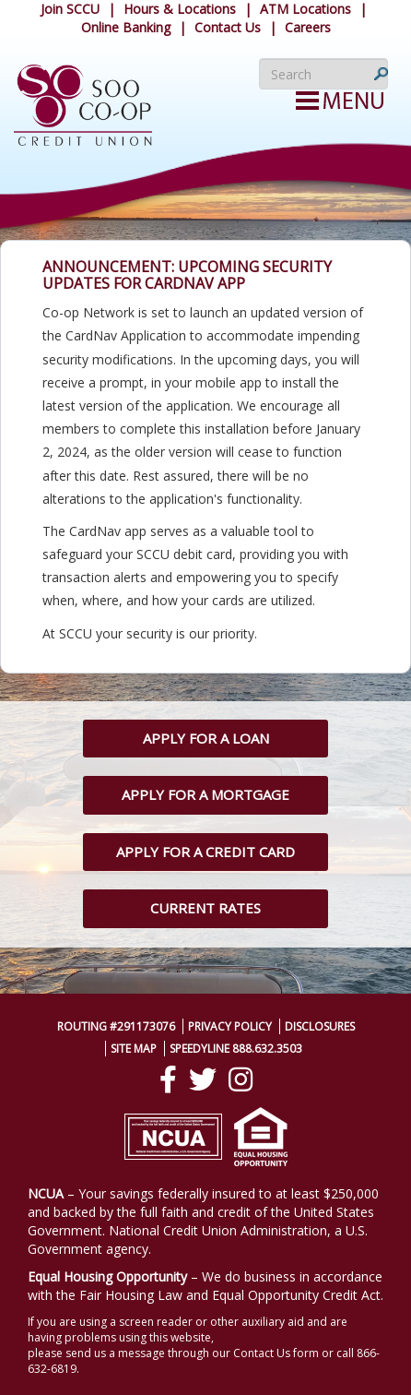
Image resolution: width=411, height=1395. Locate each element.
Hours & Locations (179, 9)
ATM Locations (305, 9)
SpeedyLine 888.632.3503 (236, 1048)
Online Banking (125, 27)
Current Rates (205, 908)
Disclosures (320, 1026)
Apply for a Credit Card (205, 851)
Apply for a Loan (206, 738)
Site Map (134, 1048)
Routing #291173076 (116, 1026)
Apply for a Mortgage (205, 794)
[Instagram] (240, 1079)
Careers (308, 27)
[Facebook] (168, 1079)
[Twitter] (203, 1079)
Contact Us (227, 27)
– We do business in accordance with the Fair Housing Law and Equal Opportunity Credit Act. (205, 1286)
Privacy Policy (230, 1026)
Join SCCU (70, 9)
